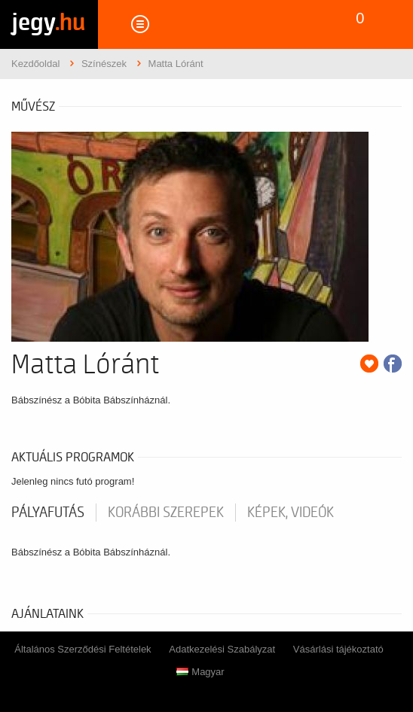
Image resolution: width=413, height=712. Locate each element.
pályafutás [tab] (47, 512)
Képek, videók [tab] (290, 512)
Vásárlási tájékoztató (338, 649)
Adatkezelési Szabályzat (222, 649)
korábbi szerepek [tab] (166, 512)
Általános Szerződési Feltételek (82, 649)
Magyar (200, 671)
